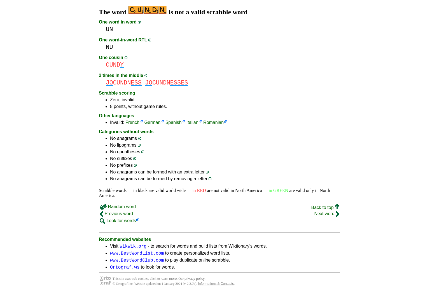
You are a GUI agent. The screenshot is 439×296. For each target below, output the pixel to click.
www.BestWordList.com (137, 255)
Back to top (325, 207)
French (132, 122)
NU (109, 47)
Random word (118, 206)
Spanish (173, 122)
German (152, 122)
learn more (169, 282)
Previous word (116, 213)
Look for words (118, 220)
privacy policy (195, 282)
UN (109, 29)
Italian (192, 122)
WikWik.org (133, 247)
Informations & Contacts (216, 287)
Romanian (213, 122)
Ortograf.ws (125, 270)
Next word (326, 213)
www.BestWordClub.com (137, 262)
